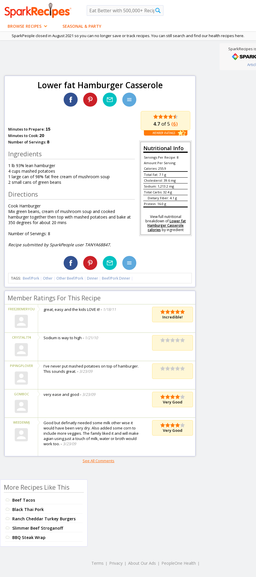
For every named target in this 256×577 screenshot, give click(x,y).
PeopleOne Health (178, 563)
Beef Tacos (23, 500)
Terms (97, 563)
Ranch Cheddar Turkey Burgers (44, 518)
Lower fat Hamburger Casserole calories (166, 225)
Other (48, 278)
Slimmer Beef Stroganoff (37, 528)
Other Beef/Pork (69, 278)
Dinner (92, 278)
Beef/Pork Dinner (116, 278)
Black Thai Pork (28, 509)
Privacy (116, 563)
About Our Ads (142, 563)
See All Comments (98, 460)
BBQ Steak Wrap (29, 537)
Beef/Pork (31, 278)
